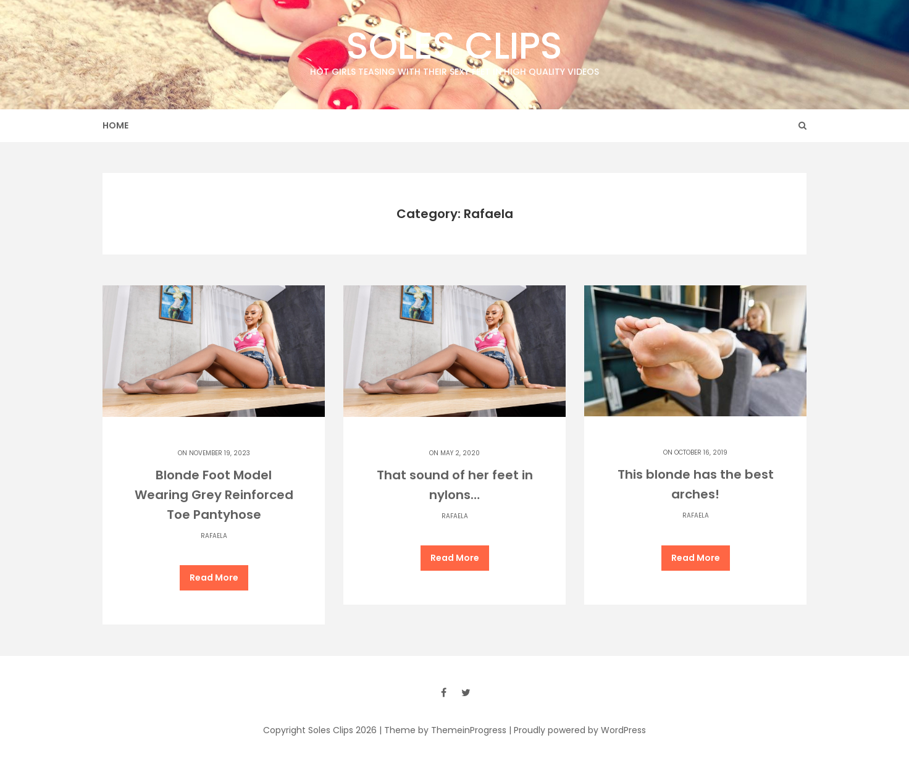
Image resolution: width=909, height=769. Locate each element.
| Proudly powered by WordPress (577, 730)
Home (115, 125)
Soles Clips (454, 49)
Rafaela (214, 535)
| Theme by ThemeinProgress (442, 730)
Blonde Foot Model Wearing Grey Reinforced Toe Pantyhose (214, 494)
